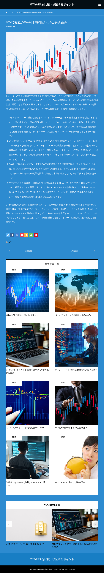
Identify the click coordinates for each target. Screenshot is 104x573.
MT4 (10, 242)
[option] (29, 527)
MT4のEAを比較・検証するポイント (52, 4)
